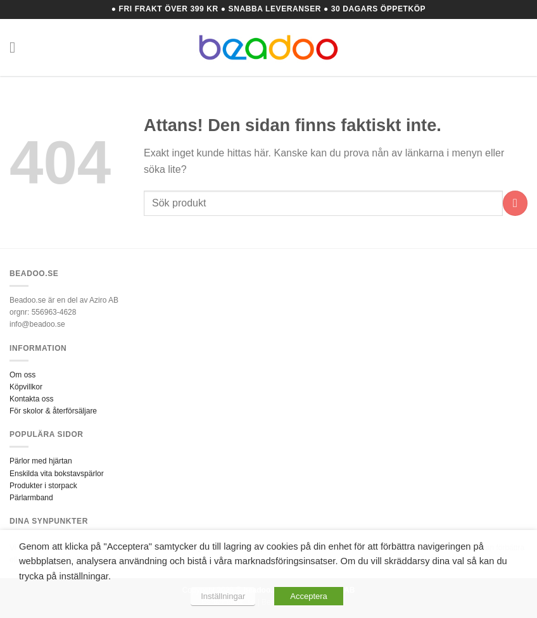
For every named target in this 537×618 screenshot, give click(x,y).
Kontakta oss (31, 398)
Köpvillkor (25, 386)
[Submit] (515, 203)
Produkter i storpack (43, 485)
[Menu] (17, 47)
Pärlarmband (31, 497)
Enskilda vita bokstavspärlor (56, 473)
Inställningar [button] (223, 596)
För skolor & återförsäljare (53, 411)
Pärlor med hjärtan (40, 461)
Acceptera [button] (308, 596)
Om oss (22, 374)
